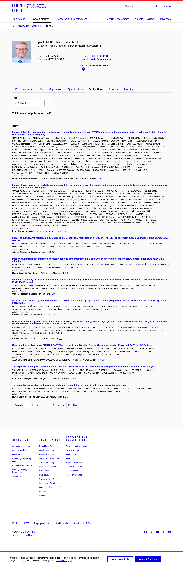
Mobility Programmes (118, 19)
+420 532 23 (99, 56)
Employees (165, 19)
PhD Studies (71, 454)
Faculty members (46, 450)
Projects (113, 89)
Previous (17, 405)
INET (26, 523)
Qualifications (75, 89)
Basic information (24, 89)
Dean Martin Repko (47, 446)
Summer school (18, 476)
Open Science (72, 471)
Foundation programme (22, 465)
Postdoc (69, 458)
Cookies (28, 535)
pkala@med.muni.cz (101, 59)
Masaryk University (27, 532)
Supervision (55, 89)
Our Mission (44, 471)
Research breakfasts (74, 475)
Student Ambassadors (21, 446)
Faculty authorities (47, 454)
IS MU (15, 523)
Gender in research (74, 467)
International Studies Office (50, 487)
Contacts (43, 495)
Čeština (166, 6)
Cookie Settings (64, 561)
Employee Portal (42, 523)
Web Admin (17, 535)
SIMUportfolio (61, 523)
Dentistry (16, 454)
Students (138, 19)
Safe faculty (44, 475)
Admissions (21, 439)
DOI (100, 178)
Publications (96, 89)
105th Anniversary (46, 462)
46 (69, 405)
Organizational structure (49, 458)
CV (41, 89)
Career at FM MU (46, 479)
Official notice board (47, 467)
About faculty (50, 439)
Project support (72, 450)
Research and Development (76, 438)
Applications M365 (83, 523)
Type (14, 98)
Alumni (151, 19)
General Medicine (19, 450)
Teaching (128, 89)
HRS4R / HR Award (74, 462)
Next (76, 405)
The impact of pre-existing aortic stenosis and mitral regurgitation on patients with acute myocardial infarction (69, 385)
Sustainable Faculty (47, 483)
